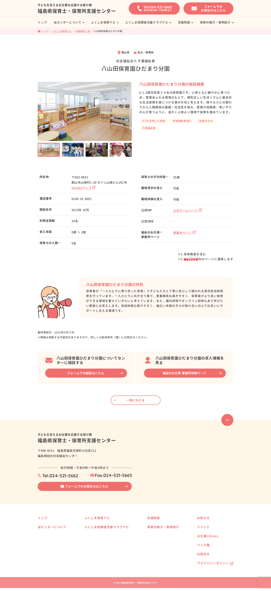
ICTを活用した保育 (153, 121)
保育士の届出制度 (50, 564)
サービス (45, 540)
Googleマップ (83, 188)
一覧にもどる (135, 400)
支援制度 (184, 22)
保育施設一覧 (99, 525)
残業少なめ (206, 121)
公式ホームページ (187, 210)
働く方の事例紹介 (157, 559)
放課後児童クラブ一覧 (104, 547)
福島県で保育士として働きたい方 (166, 537)
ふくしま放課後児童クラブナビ (146, 22)
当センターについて (67, 22)
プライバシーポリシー (213, 563)
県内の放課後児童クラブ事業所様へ (112, 553)
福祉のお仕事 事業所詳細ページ (184, 373)
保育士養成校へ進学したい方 (164, 525)
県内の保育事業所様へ (104, 531)
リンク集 (203, 545)
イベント (203, 527)
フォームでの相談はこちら (85, 373)
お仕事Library (207, 536)
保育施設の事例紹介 (158, 553)
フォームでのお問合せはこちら (86, 486)
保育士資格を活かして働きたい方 (166, 531)
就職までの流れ (49, 546)
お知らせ (203, 518)
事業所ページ (184, 233)
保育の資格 (46, 558)
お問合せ (203, 554)
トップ (42, 22)
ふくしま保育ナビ (103, 22)
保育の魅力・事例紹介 (215, 22)
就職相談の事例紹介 (52, 534)
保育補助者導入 (182, 121)
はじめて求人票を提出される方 (58, 552)
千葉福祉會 (149, 128)
